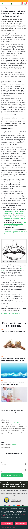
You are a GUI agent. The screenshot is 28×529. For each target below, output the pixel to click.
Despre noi (3, 491)
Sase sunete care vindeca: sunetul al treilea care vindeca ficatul (15, 224)
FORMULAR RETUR (11, 491)
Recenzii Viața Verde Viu (21, 491)
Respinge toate (20, 523)
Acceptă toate (7, 523)
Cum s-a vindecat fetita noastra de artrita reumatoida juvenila (12, 383)
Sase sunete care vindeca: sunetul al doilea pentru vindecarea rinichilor (13, 359)
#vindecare (4, 315)
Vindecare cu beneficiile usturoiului (13, 331)
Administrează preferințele (8, 527)
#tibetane (18, 313)
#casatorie (4, 313)
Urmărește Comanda (8, 492)
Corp (2, 329)
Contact (14, 496)
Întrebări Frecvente (22, 494)
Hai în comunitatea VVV (19, 492)
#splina (11, 313)
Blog (6, 8)
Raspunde (16, 422)
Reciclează (14, 494)
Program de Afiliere (6, 494)
